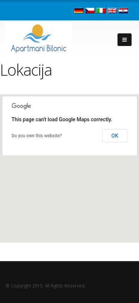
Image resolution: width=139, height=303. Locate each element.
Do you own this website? (36, 135)
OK (115, 136)
